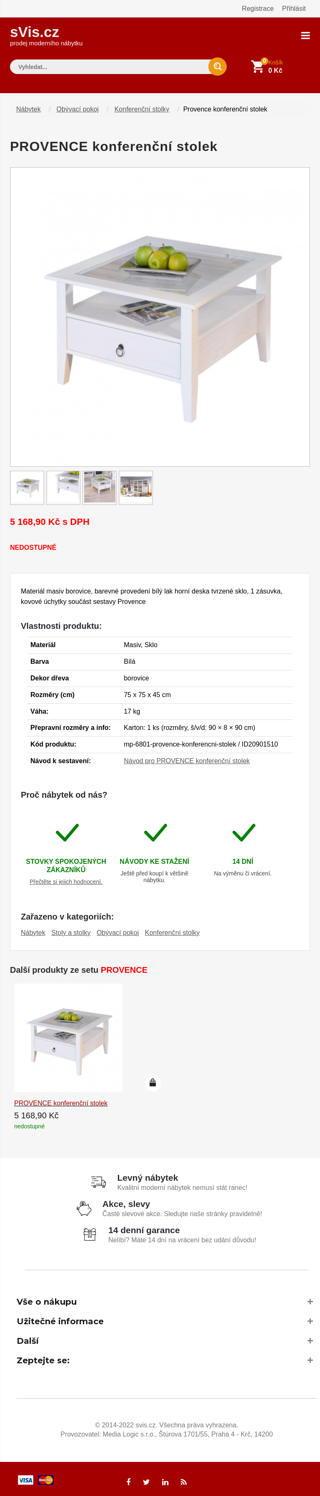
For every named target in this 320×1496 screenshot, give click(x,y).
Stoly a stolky (70, 928)
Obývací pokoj (78, 105)
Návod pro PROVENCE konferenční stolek (187, 757)
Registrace (258, 8)
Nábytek (28, 105)
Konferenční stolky (142, 105)
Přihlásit (294, 8)
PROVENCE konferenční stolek (61, 1099)
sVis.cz (46, 33)
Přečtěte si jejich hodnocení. (66, 878)
